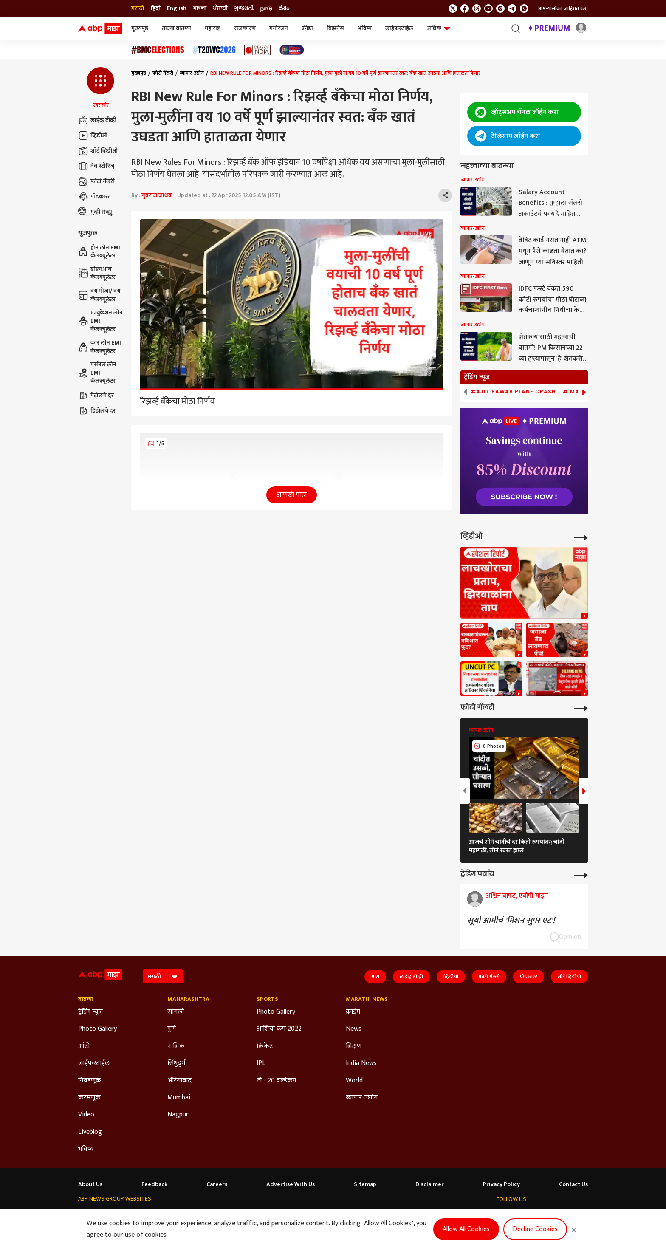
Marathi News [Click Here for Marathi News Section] (367, 999)
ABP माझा (221, 1215)
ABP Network (94, 1215)
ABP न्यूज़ (158, 1215)
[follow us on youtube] (488, 8)
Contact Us (573, 1184)
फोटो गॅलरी (96, 181)
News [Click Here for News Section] (353, 1029)
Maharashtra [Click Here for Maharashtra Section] (188, 999)
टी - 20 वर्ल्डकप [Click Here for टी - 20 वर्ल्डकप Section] (276, 1080)
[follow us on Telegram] (512, 8)
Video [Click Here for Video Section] (86, 1114)
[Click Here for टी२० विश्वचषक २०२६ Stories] (214, 50)
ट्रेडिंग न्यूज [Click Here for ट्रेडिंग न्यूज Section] (90, 1012)
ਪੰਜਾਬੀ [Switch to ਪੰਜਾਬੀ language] (220, 8)
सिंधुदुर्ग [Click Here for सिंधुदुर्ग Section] (176, 1063)
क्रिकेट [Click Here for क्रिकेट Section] (265, 1046)
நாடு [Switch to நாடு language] (266, 8)
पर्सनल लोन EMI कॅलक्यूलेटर (97, 372)
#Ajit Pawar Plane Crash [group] (513, 391)
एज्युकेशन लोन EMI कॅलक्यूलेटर (100, 320)
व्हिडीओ (92, 135)
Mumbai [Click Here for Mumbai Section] (178, 1097)
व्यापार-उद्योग (192, 73)
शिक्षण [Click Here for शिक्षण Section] (353, 1046)
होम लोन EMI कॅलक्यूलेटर (99, 251)
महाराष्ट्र (212, 28)
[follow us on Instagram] (500, 8)
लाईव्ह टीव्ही (97, 120)
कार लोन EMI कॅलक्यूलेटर (99, 347)
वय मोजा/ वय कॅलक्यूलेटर (99, 295)
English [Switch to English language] (176, 8)
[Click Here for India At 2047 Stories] (292, 50)
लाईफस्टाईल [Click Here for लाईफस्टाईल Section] (94, 1063)
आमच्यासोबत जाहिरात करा (563, 8)
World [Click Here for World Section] (354, 1080)
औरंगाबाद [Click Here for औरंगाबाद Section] (179, 1080)
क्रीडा (307, 28)
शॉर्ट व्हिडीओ (98, 151)
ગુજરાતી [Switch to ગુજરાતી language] (244, 8)
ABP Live (129, 1215)
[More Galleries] (581, 707)
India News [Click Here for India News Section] (361, 1063)
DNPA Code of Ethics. (165, 1232)
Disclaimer (429, 1184)
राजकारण (245, 28)
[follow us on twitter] (453, 8)
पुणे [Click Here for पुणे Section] (171, 1029)
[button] (100, 88)
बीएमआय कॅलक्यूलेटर (97, 273)
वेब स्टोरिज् (96, 166)
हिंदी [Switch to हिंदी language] (156, 8)
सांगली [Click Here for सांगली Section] (175, 1012)
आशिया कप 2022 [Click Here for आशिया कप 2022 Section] (279, 1029)
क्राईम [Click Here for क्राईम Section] (353, 1012)
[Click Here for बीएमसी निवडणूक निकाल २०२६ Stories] (157, 50)
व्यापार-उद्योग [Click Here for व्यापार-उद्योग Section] (362, 1097)
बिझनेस (335, 28)
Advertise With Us (290, 1184)
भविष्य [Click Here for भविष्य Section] (85, 1149)
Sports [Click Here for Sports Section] (267, 999)
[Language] (163, 976)
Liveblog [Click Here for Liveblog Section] (90, 1132)
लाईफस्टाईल (399, 28)
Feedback (154, 1184)
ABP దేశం (389, 1215)
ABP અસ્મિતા (256, 1215)
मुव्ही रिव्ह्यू (95, 212)
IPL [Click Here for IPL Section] (261, 1063)
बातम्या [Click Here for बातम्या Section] (85, 999)
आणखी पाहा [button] (292, 494)
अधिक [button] (438, 28)
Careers (216, 1184)
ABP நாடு (358, 1215)
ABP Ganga (294, 1215)
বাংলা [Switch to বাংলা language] (199, 8)
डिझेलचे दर (97, 411)
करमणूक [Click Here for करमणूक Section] (89, 1097)
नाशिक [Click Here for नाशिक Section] (176, 1046)
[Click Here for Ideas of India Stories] (257, 50)
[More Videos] (581, 537)
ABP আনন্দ (189, 1215)
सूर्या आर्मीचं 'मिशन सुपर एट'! (511, 920)
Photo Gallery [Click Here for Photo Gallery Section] (97, 1029)
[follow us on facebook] (465, 8)
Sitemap (365, 1184)
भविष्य (365, 28)
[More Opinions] (581, 874)
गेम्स (375, 976)
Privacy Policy (501, 1184)
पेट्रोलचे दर (96, 395)
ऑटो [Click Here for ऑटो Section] (84, 1046)
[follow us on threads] (476, 8)
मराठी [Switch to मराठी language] (137, 8)
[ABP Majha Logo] (100, 28)
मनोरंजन (278, 28)
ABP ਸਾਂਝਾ (327, 1215)
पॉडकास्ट (94, 197)
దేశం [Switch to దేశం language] (284, 8)
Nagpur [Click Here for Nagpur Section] (178, 1114)
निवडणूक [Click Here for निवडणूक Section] (89, 1080)
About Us (90, 1184)
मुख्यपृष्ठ (139, 28)
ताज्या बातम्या (176, 28)
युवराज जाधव (156, 195)
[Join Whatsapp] (524, 8)
